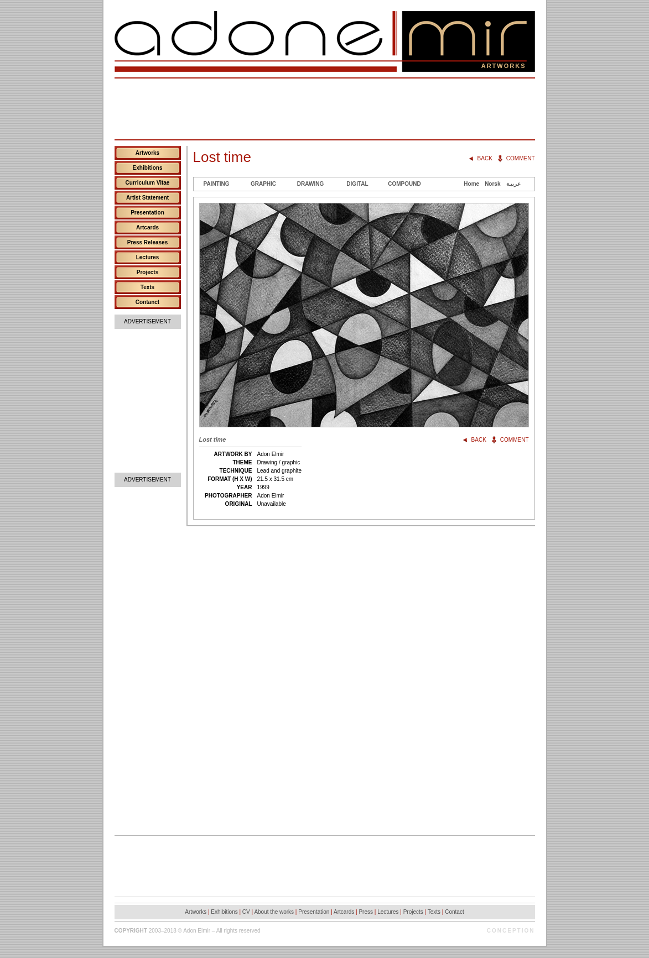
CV (246, 912)
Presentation (147, 213)
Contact (454, 912)
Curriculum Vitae (148, 183)
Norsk (492, 184)
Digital (357, 184)
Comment (520, 158)
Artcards (147, 227)
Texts (147, 287)
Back (484, 158)
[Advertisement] (325, 109)
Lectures (147, 257)
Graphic (263, 184)
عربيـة (513, 184)
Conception (511, 931)
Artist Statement (147, 198)
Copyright (131, 931)
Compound (404, 184)
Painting (216, 184)
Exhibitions (148, 168)
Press (366, 912)
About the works (274, 912)
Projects (147, 272)
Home (471, 184)
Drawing (310, 184)
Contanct (147, 302)
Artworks (147, 153)
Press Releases (147, 242)
